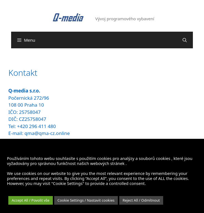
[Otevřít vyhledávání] (184, 40)
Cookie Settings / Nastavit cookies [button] (86, 200)
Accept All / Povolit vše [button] (30, 200)
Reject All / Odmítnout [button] (141, 200)
